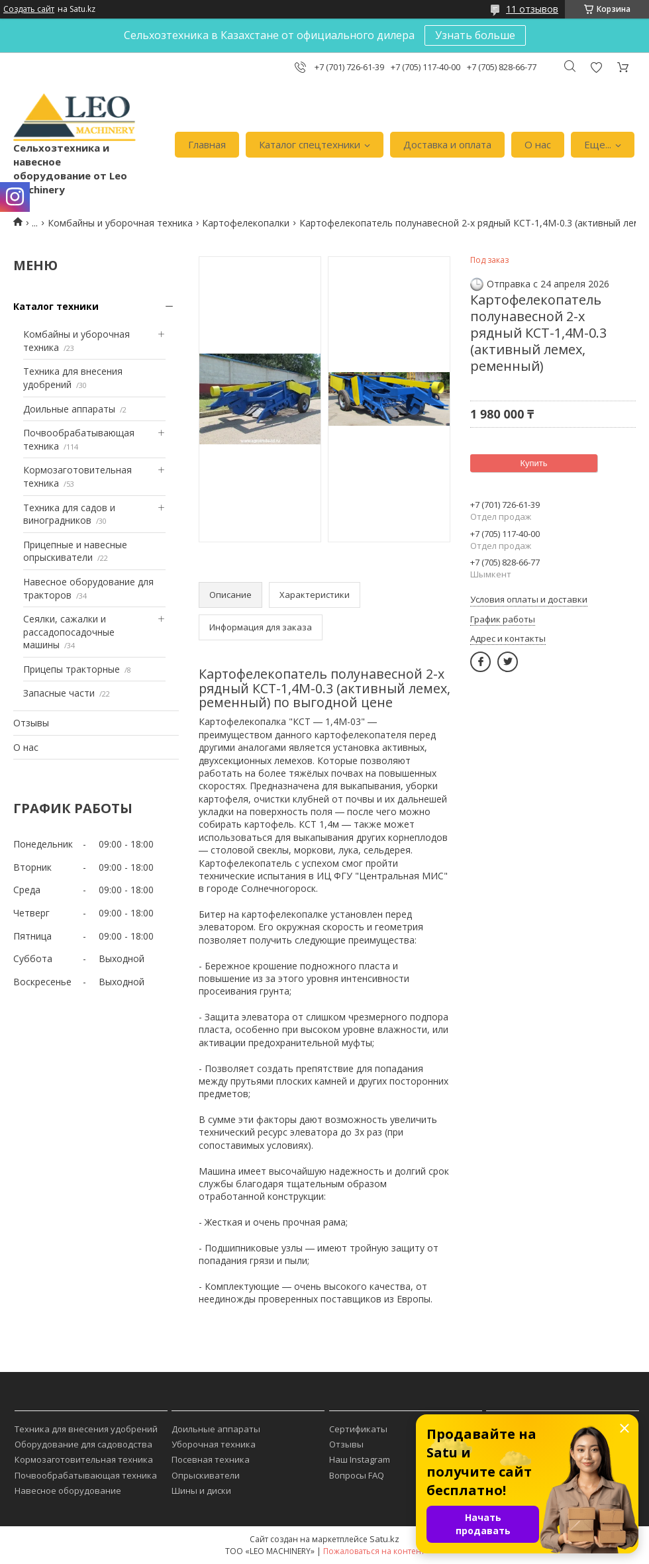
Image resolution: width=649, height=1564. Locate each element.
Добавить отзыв (596, 67)
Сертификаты (358, 1429)
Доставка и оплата (447, 144)
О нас (537, 144)
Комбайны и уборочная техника (120, 223)
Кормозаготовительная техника (84, 1459)
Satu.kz (384, 1539)
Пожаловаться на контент (373, 1551)
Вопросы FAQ (356, 1475)
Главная (207, 144)
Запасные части (59, 693)
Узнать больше (475, 35)
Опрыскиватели (206, 1475)
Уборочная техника (214, 1444)
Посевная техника (211, 1459)
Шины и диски (201, 1490)
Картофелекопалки (245, 223)
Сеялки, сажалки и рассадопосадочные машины (69, 631)
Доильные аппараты (69, 409)
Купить (533, 463)
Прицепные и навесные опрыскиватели (75, 551)
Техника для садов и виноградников (69, 514)
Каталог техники (56, 306)
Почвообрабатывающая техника (86, 1475)
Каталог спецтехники (309, 144)
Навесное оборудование (68, 1490)
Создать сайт (28, 9)
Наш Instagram (359, 1459)
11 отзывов (532, 9)
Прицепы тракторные (71, 669)
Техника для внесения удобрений (86, 1429)
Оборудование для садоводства (83, 1444)
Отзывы (31, 722)
